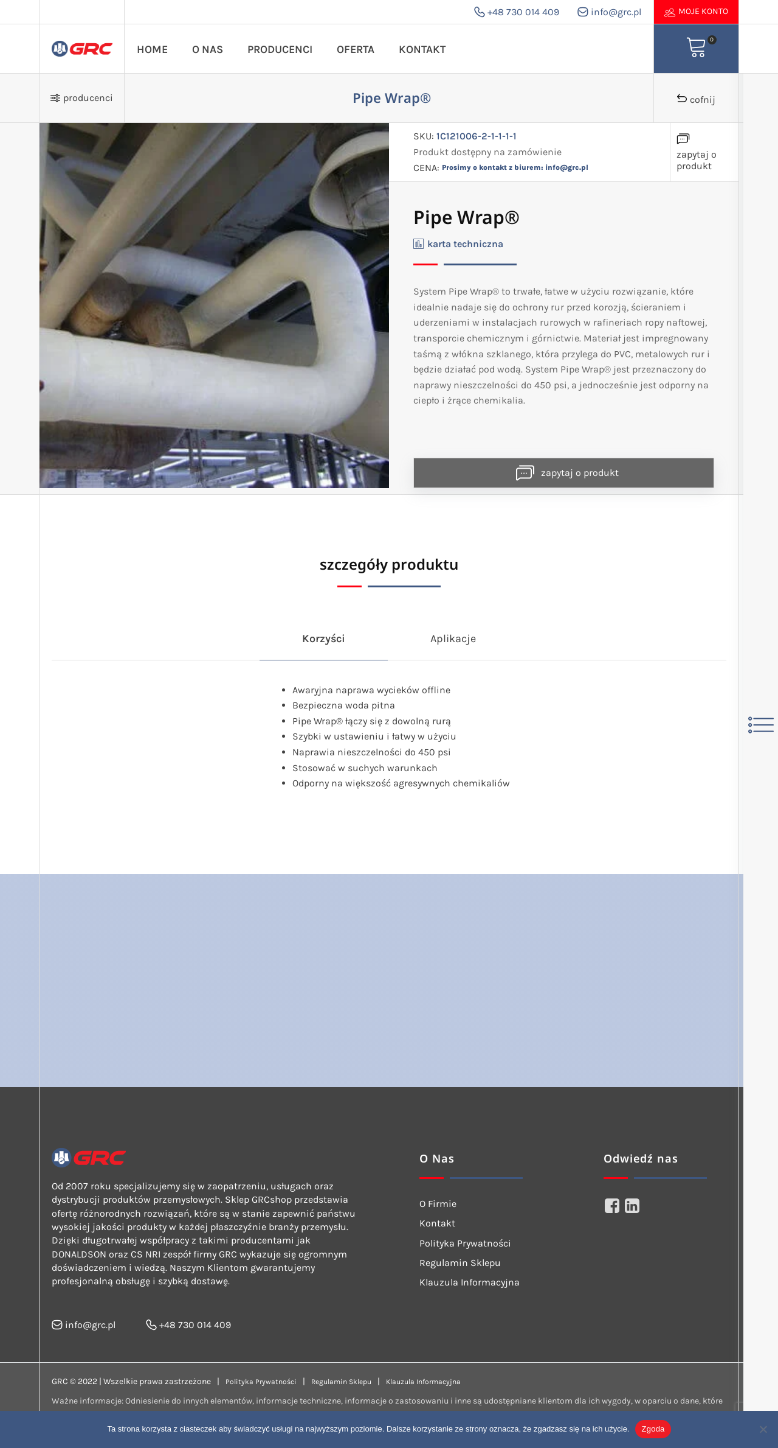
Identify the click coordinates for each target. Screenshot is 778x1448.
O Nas (207, 49)
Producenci (279, 49)
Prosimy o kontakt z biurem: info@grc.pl (515, 167)
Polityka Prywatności (465, 1243)
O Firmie (437, 1203)
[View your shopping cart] (696, 48)
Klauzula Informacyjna (469, 1282)
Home (152, 49)
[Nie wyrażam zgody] (763, 1429)
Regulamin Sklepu (460, 1262)
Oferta (355, 49)
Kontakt (422, 49)
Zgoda (652, 1428)
